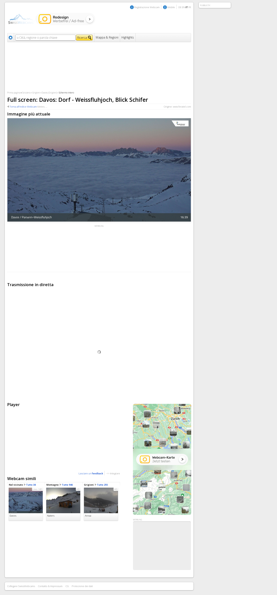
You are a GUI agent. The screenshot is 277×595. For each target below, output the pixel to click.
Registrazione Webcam (147, 7)
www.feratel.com (182, 106)
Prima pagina (13, 92)
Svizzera (26, 92)
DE (179, 7)
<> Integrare (113, 473)
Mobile (171, 7)
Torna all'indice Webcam (23, 106)
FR (189, 7)
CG (67, 586)
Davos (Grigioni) (49, 92)
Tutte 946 (67, 484)
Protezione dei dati (82, 586)
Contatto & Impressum (50, 586)
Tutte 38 (31, 484)
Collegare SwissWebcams (21, 586)
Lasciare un (91, 473)
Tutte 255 (102, 484)
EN (183, 7)
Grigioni (36, 92)
